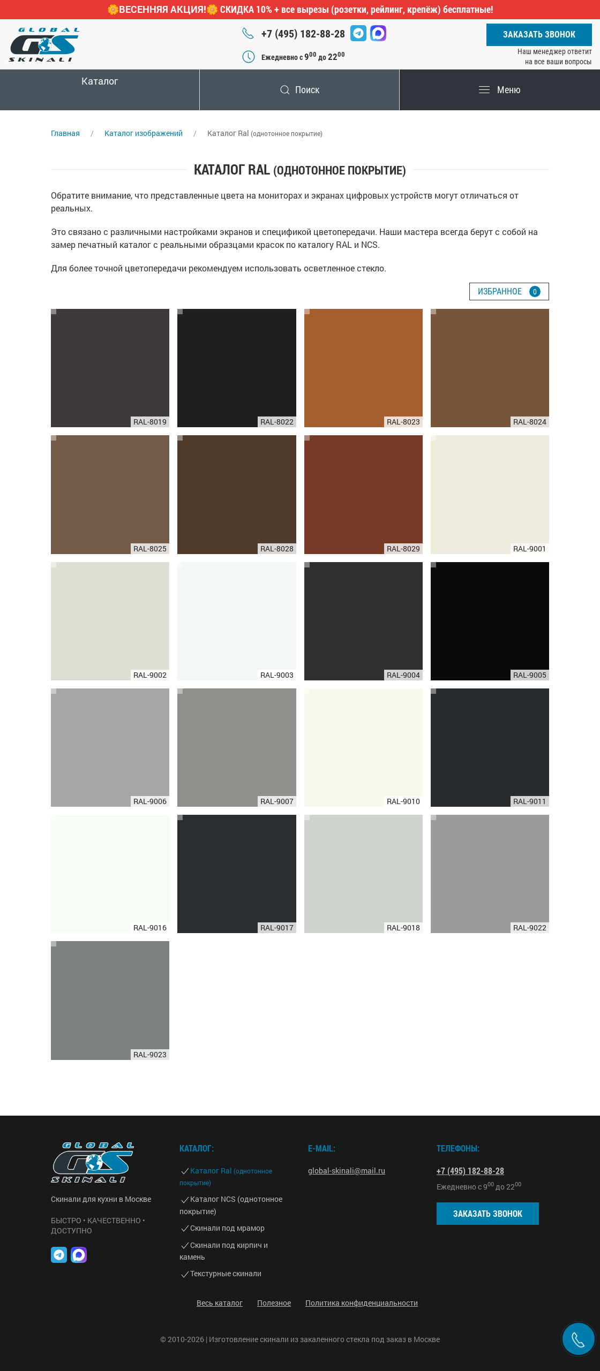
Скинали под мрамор (227, 1228)
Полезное (274, 1303)
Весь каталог (220, 1303)
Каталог (99, 80)
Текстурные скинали (225, 1273)
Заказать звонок (539, 34)
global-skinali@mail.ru (346, 1170)
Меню (500, 89)
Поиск (300, 89)
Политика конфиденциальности (361, 1303)
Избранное (509, 291)
